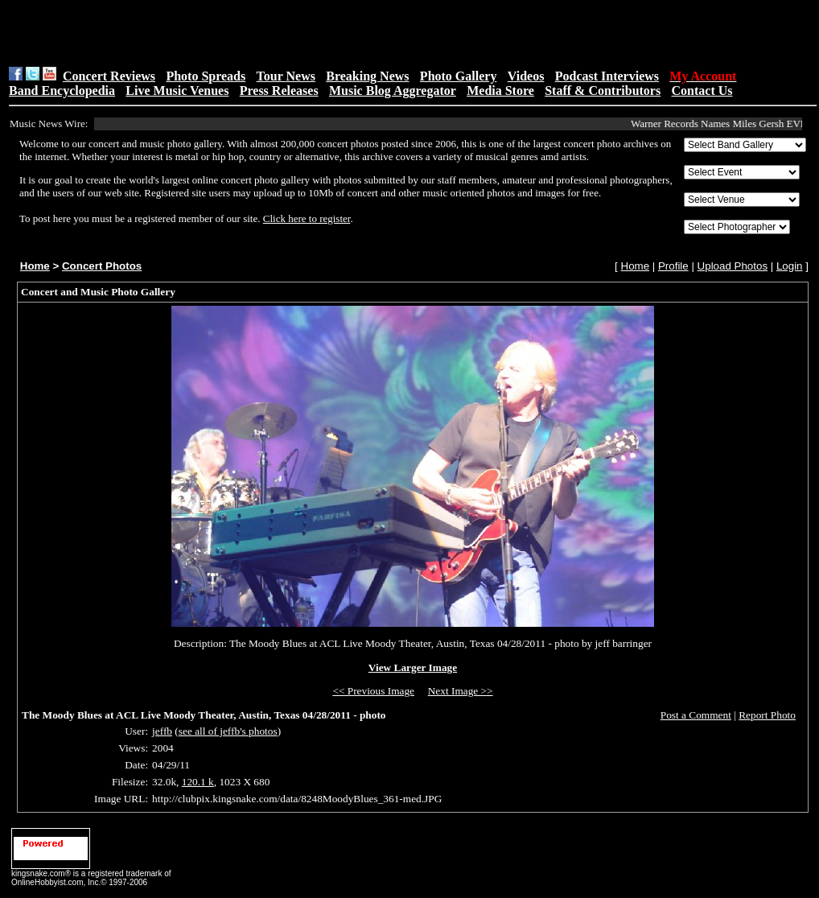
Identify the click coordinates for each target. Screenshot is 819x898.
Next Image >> (460, 691)
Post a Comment (696, 715)
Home (35, 266)
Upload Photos (733, 266)
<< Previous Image (373, 691)
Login (789, 266)
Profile (673, 266)
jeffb (162, 731)
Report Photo (767, 715)
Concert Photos (102, 266)
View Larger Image (412, 667)
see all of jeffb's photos (228, 731)
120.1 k (198, 782)
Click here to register (307, 218)
